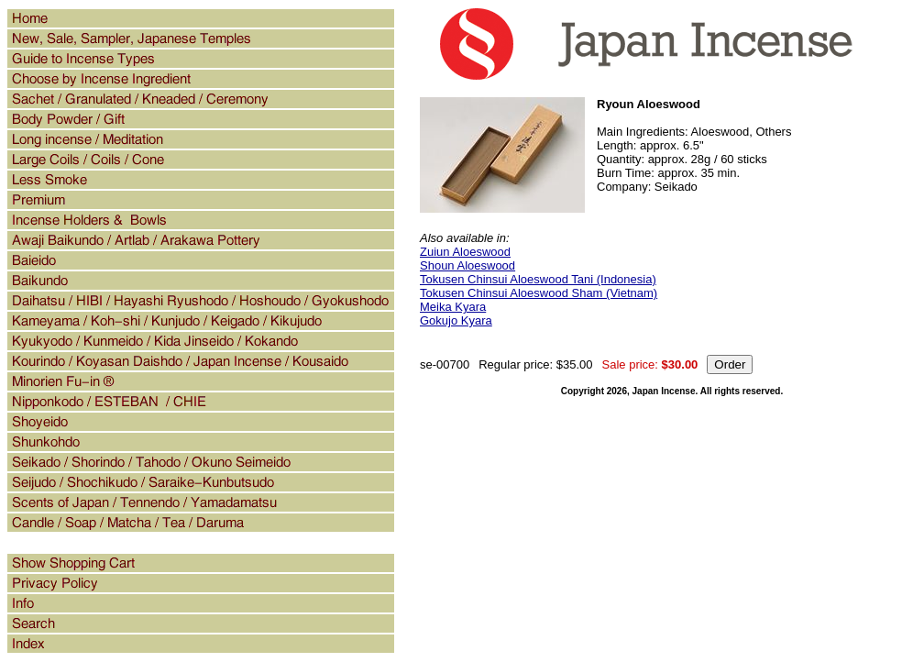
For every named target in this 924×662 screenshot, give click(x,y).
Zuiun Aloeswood (465, 252)
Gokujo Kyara (456, 320)
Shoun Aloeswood (467, 265)
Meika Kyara (453, 307)
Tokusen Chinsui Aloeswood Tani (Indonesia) (538, 279)
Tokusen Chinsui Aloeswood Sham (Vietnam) (538, 293)
